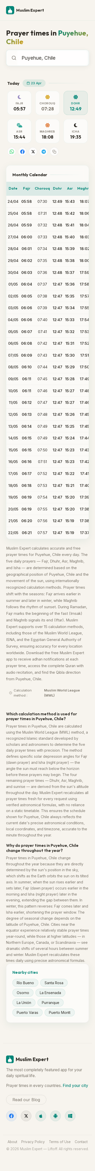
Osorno (23, 993)
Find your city (75, 1085)
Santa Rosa (54, 983)
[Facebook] (11, 1116)
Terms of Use (60, 1142)
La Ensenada (50, 993)
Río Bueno (25, 983)
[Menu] (83, 10)
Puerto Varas (27, 1012)
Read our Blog (26, 1099)
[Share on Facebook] (22, 151)
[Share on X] (33, 151)
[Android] (55, 1116)
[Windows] (70, 1116)
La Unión (24, 1002)
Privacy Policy (33, 1142)
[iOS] (40, 1116)
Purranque (50, 1002)
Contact (81, 1142)
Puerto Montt (59, 1012)
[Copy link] (54, 151)
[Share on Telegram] (43, 151)
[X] (26, 1116)
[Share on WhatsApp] (11, 151)
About (12, 1142)
